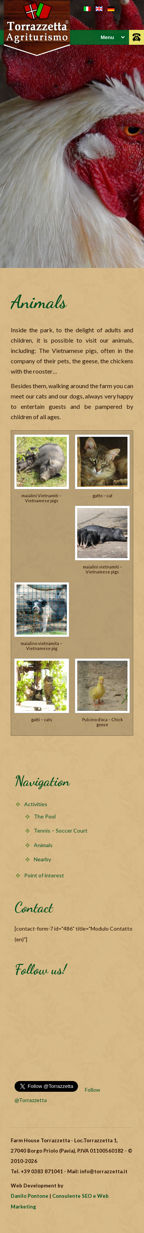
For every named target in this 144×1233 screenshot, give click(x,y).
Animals (43, 845)
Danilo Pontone (29, 1196)
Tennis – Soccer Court (61, 830)
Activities (35, 804)
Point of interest (44, 875)
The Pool (45, 816)
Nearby (42, 859)
